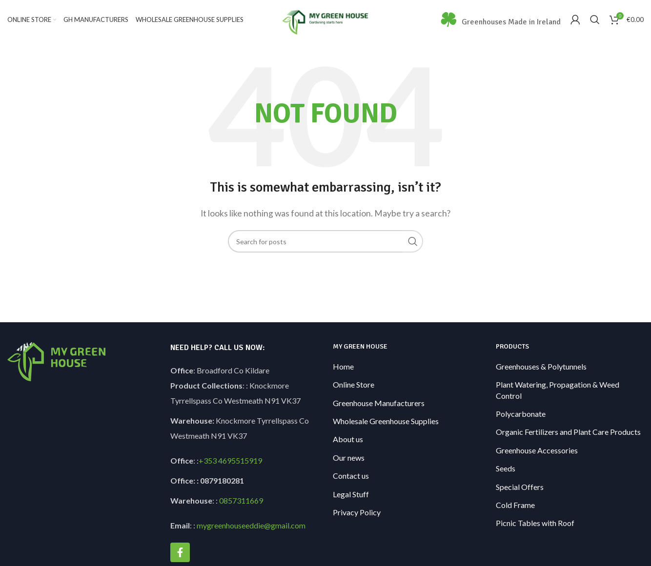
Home (343, 368)
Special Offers (520, 488)
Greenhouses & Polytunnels (541, 368)
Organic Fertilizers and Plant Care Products (568, 434)
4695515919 (239, 463)
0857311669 (241, 502)
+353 (208, 463)
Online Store (353, 386)
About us (348, 441)
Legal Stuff (351, 496)
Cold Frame (515, 506)
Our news (349, 459)
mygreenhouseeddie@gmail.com (251, 527)
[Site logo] (326, 19)
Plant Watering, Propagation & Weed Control (557, 392)
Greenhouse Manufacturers (379, 405)
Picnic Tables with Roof (535, 525)
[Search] (595, 21)
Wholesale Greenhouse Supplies (386, 423)
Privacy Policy (357, 514)
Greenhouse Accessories (537, 452)
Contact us (351, 477)
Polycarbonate (521, 415)
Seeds (505, 470)
